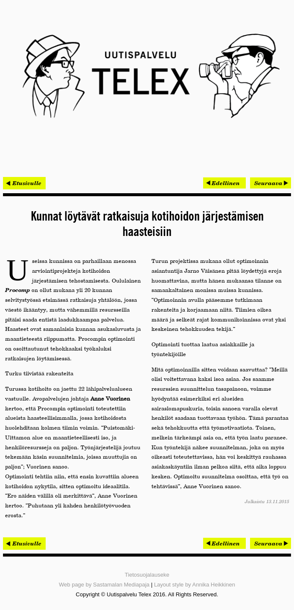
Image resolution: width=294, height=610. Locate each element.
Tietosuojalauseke (147, 575)
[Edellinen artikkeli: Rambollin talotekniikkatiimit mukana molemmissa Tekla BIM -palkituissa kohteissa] (224, 183)
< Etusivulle (24, 183)
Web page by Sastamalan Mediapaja (104, 584)
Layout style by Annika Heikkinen (194, 584)
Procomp (17, 289)
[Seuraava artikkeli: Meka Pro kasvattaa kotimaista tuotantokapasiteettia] (270, 183)
